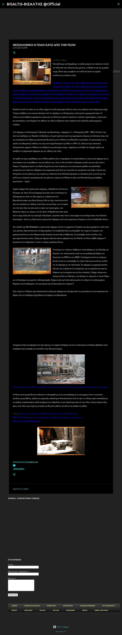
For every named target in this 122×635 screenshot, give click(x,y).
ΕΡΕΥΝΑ (42, 610)
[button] (14, 52)
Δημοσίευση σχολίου (21, 489)
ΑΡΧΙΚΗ (14, 606)
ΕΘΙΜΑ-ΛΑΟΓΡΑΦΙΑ (101, 610)
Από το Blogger (61, 627)
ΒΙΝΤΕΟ (14, 610)
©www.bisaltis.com (61, 631)
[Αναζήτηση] (63, 4)
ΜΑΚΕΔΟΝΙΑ (70, 610)
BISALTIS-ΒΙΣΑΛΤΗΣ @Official (33, 4)
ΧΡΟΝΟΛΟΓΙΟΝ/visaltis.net (25, 462)
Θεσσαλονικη (19, 469)
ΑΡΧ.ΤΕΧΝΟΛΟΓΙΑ (108, 606)
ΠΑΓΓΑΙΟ (56, 610)
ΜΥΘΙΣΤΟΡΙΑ (51, 606)
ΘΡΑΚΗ (84, 610)
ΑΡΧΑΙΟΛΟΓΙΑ (68, 606)
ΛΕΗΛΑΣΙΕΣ (28, 610)
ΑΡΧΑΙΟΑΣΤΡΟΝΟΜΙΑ (87, 606)
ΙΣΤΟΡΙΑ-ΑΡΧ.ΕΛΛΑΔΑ (32, 606)
